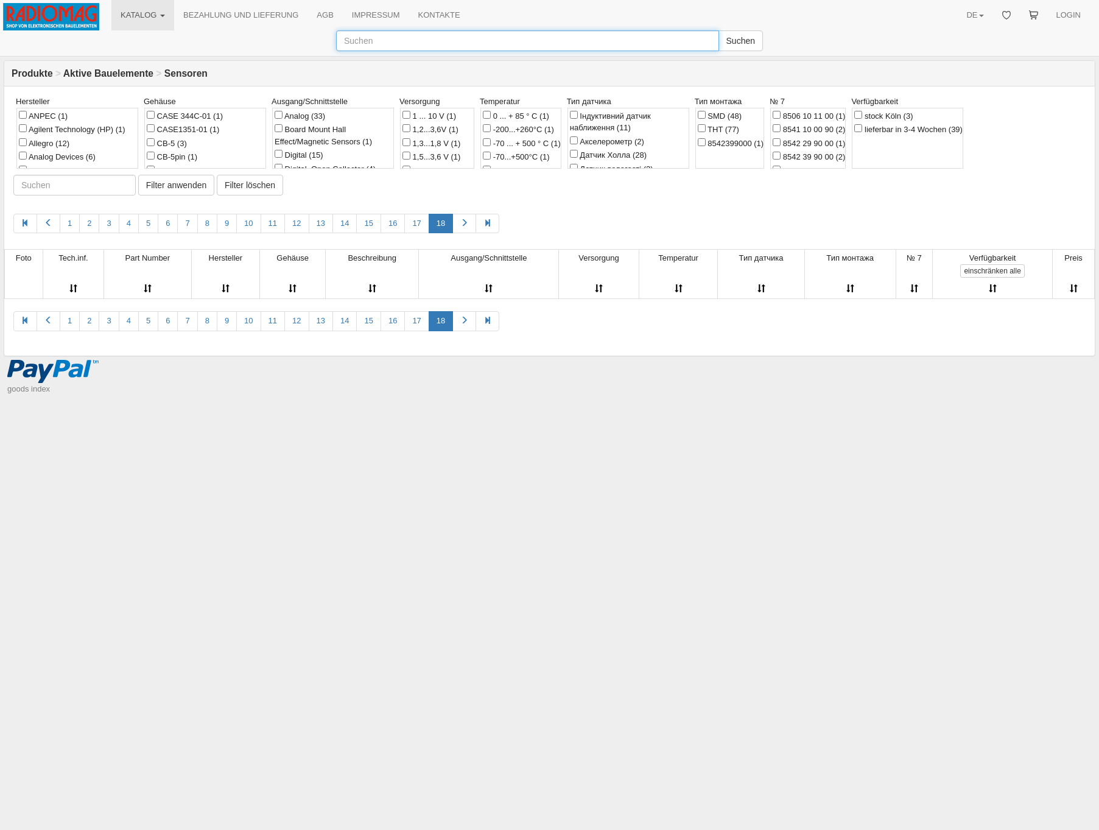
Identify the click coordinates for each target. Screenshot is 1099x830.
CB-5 (167, 143)
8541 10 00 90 (809, 129)
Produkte (32, 73)
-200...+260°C (518, 129)
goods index (28, 388)
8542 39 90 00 (809, 156)
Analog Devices (57, 156)
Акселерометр (607, 141)
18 (441, 223)
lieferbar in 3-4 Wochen (908, 129)
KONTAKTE (439, 14)
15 (368, 223)
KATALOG (143, 14)
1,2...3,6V (430, 129)
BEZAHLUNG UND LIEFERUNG (240, 14)
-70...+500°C (516, 156)
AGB (325, 14)
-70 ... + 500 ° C (522, 143)
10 (248, 223)
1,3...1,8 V (431, 143)
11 (273, 223)
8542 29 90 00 (809, 143)
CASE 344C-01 (185, 116)
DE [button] (974, 14)
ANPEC (43, 116)
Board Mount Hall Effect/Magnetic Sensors (323, 135)
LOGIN (1068, 14)
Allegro (44, 143)
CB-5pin (172, 156)
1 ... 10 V (429, 116)
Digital (299, 155)
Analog (300, 116)
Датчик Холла (608, 155)
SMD (720, 116)
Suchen (740, 41)
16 (392, 223)
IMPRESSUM (376, 14)
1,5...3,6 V (431, 156)
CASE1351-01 (183, 129)
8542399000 (731, 143)
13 (321, 223)
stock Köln (883, 116)
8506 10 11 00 (809, 116)
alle (992, 271)
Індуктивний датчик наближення (610, 122)
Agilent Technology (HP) (72, 129)
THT (718, 129)
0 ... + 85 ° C (516, 116)
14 (344, 223)
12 (296, 223)
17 (416, 223)
